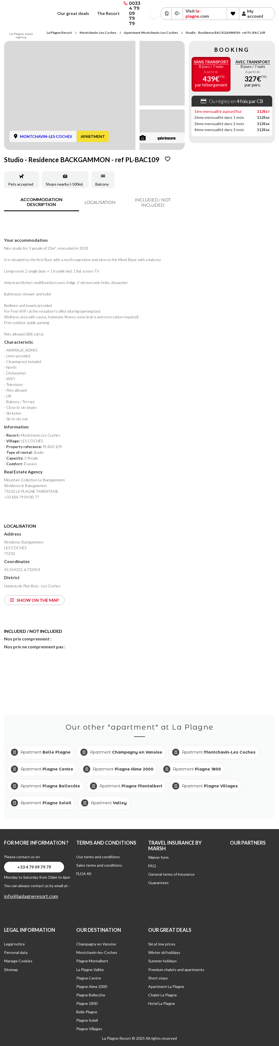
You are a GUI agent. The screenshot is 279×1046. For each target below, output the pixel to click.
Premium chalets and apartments (176, 969)
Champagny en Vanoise (96, 944)
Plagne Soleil (87, 1020)
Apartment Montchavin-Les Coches (151, 33)
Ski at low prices (161, 944)
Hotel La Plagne (161, 1003)
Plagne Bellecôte (90, 995)
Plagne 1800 (87, 1003)
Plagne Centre (88, 978)
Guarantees (158, 882)
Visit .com (197, 13)
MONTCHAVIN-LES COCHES (46, 136)
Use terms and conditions (98, 856)
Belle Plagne (86, 1011)
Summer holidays (162, 961)
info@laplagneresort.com (31, 896)
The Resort (108, 13)
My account (252, 14)
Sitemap (11, 969)
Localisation (100, 202)
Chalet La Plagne (162, 995)
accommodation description (41, 202)
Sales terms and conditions (99, 865)
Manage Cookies (18, 961)
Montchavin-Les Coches (98, 33)
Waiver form (158, 857)
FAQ (152, 865)
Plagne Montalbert (92, 961)
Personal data (16, 952)
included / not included (153, 202)
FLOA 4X (83, 873)
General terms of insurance (171, 874)
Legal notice (14, 944)
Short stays (158, 978)
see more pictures (158, 137)
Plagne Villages (89, 1028)
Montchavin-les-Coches (96, 952)
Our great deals (73, 13)
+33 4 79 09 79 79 (34, 866)
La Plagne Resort (59, 33)
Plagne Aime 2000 (91, 986)
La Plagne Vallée (90, 969)
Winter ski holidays (164, 952)
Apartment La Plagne (166, 986)
